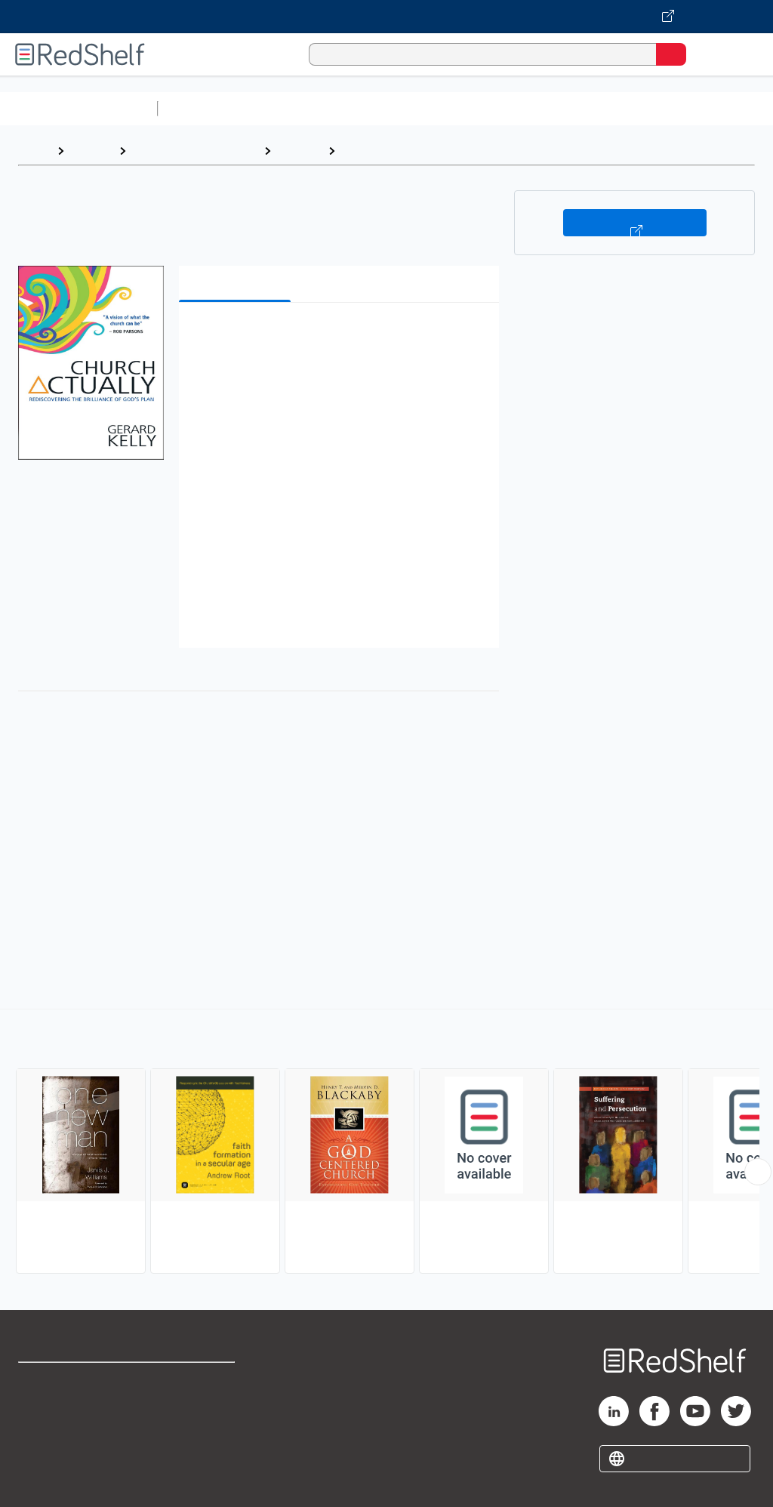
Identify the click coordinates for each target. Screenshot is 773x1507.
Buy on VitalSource (635, 222)
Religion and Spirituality (195, 150)
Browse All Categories (78, 108)
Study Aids (204, 108)
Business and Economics (585, 108)
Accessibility (196, 1447)
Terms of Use (198, 1380)
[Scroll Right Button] (757, 1171)
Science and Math (296, 108)
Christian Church (389, 150)
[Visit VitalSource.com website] (386, 16)
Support (39, 1414)
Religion (299, 150)
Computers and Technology (431, 108)
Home (34, 150)
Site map (41, 1480)
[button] (337, 337)
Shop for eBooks (62, 1380)
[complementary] (386, 1143)
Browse (91, 150)
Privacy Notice (56, 1447)
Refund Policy (199, 1414)
